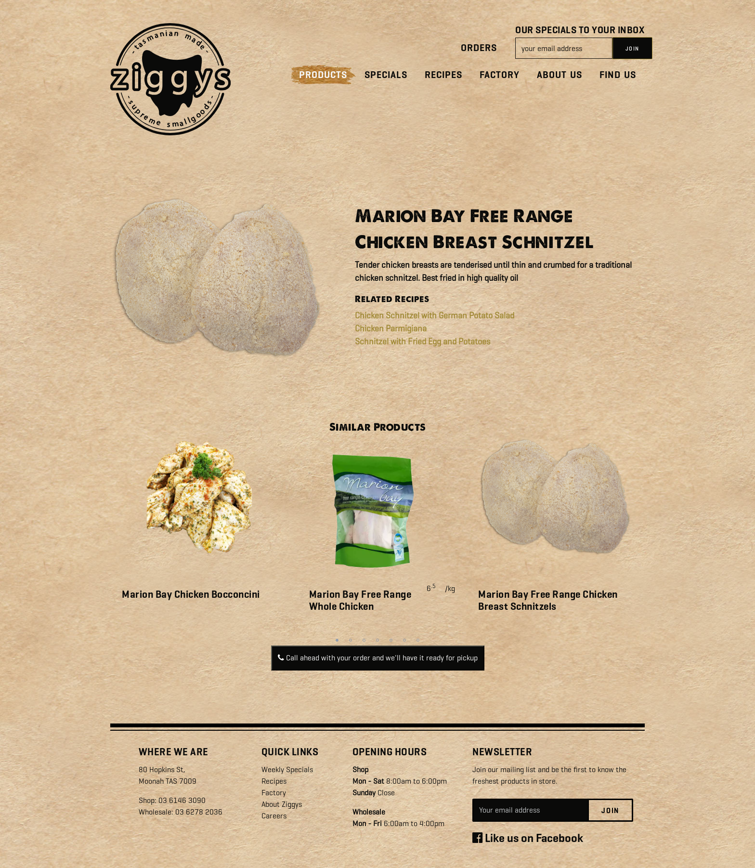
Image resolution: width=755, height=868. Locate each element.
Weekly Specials (287, 769)
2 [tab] (350, 640)
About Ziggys (281, 804)
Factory (500, 75)
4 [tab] (377, 640)
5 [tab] (391, 640)
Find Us (617, 75)
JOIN (632, 48)
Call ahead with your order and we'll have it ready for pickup (378, 657)
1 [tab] (337, 640)
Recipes (443, 75)
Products (323, 75)
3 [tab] (364, 640)
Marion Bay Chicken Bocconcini (191, 594)
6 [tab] (404, 640)
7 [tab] (418, 640)
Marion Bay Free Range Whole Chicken (360, 600)
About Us (559, 75)
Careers (273, 815)
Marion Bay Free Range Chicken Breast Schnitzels (548, 600)
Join (610, 810)
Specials (385, 75)
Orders (479, 48)
